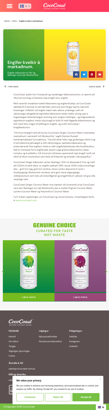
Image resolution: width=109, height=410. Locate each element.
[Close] (100, 379)
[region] (57, 390)
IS (101, 407)
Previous (2, 270)
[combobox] (101, 407)
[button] (9, 6)
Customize (30, 397)
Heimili (7, 21)
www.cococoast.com (26, 200)
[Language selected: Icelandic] (24, 6)
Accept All (86, 397)
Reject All (58, 397)
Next (106, 270)
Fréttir (14, 21)
